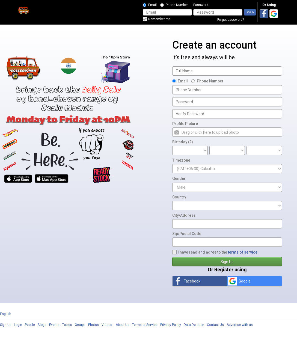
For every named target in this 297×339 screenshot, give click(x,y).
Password (200, 5)
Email (150, 5)
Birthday (182, 142)
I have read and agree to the (215, 252)
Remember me (157, 19)
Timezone (181, 160)
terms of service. (243, 252)
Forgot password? (230, 20)
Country (179, 197)
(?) (190, 142)
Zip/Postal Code (186, 233)
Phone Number (174, 5)
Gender (179, 178)
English (5, 314)
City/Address (184, 215)
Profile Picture (185, 123)
